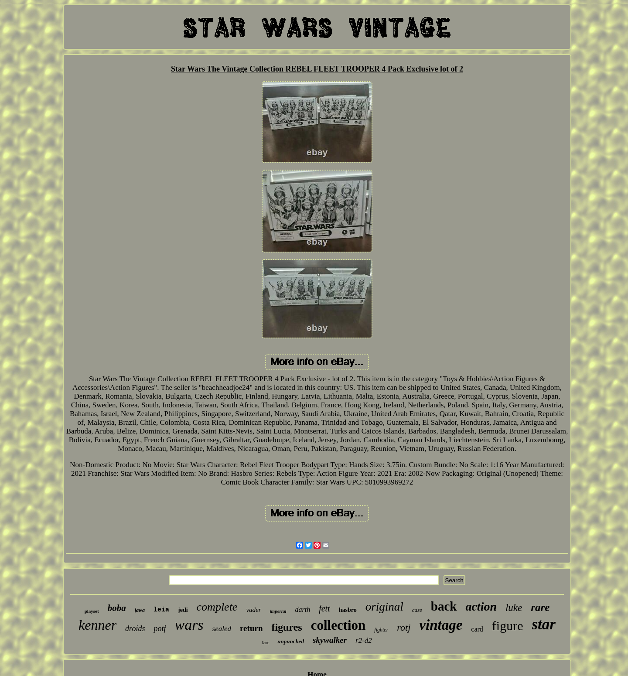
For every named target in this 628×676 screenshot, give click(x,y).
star (544, 624)
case (417, 610)
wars (188, 625)
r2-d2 (363, 640)
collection (338, 625)
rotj (403, 627)
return (251, 628)
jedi (183, 610)
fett (324, 608)
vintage (440, 625)
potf (160, 628)
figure (507, 625)
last (265, 642)
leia (161, 610)
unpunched (290, 641)
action (481, 606)
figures (286, 627)
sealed (221, 629)
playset (92, 611)
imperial (278, 611)
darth (302, 609)
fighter (381, 630)
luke (513, 607)
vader (253, 609)
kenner (97, 625)
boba (117, 608)
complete (217, 607)
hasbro (348, 610)
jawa (140, 610)
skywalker (330, 640)
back (444, 606)
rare (540, 607)
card (477, 629)
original (384, 606)
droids (135, 628)
